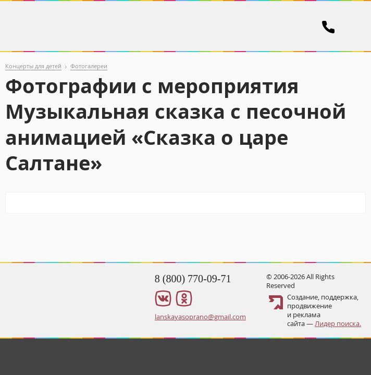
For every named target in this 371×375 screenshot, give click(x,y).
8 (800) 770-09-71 (193, 278)
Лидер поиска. (338, 323)
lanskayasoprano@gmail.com (200, 316)
